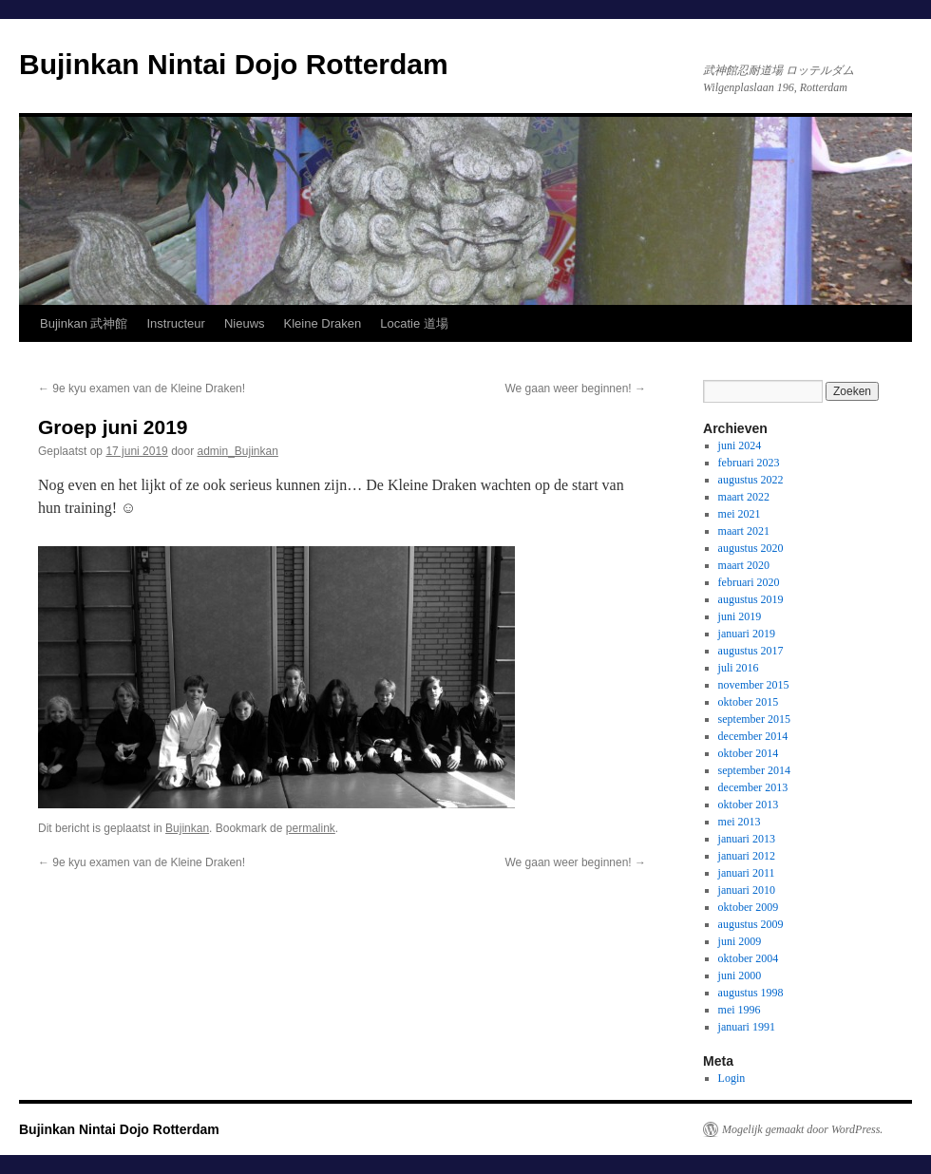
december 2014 (753, 736)
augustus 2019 (751, 599)
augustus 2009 (751, 924)
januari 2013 (746, 838)
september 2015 (754, 719)
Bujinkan (187, 828)
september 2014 (754, 770)
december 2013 (753, 787)
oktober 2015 (748, 702)
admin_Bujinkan (238, 451)
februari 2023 (749, 462)
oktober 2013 (748, 804)
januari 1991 (746, 1026)
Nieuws (244, 323)
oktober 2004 (748, 958)
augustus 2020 (751, 548)
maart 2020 (744, 565)
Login (732, 1078)
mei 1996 (739, 1009)
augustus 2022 (751, 479)
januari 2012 (746, 855)
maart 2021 (744, 531)
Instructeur (175, 323)
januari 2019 (746, 633)
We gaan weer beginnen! (575, 388)
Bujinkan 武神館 (83, 323)
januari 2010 (746, 890)
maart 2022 (744, 496)
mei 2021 (739, 514)
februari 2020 (749, 582)
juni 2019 (740, 616)
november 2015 (753, 684)
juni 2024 (740, 445)
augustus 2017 (751, 650)
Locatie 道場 (414, 323)
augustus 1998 (751, 992)
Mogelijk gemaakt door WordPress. (802, 1129)
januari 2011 (746, 873)
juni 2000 (740, 975)
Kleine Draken (323, 323)
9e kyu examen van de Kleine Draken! (141, 388)
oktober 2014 (748, 753)
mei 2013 (739, 821)
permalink (310, 828)
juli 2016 (738, 667)
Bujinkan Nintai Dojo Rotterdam (233, 64)
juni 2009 (740, 941)
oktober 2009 (748, 907)
